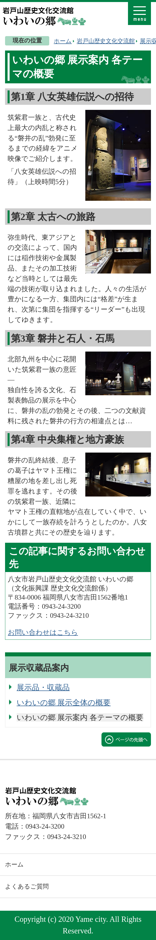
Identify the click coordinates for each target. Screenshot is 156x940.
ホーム (63, 41)
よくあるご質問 (27, 886)
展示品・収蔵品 (43, 687)
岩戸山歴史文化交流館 (106, 41)
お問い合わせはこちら (43, 632)
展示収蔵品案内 (39, 668)
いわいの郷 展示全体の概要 (64, 702)
